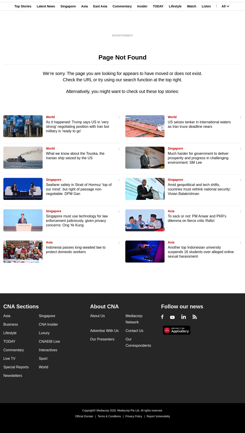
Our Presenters (102, 339)
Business (10, 324)
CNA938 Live (49, 341)
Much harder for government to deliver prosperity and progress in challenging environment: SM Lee (198, 158)
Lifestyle (175, 25)
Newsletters (12, 376)
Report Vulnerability (158, 416)
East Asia (100, 25)
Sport (43, 358)
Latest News (46, 25)
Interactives (48, 350)
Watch (191, 25)
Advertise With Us (104, 331)
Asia (84, 25)
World (50, 117)
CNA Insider (48, 324)
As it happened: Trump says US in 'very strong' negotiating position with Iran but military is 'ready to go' (77, 126)
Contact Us (134, 331)
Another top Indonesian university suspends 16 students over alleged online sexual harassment (201, 251)
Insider (142, 25)
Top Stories (22, 25)
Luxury (44, 333)
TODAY (158, 25)
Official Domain (84, 416)
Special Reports (16, 367)
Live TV (9, 358)
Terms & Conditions (109, 416)
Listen (206, 25)
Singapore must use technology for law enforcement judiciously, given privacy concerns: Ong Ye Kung (77, 220)
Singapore (68, 25)
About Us (97, 316)
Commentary (122, 25)
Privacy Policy (133, 416)
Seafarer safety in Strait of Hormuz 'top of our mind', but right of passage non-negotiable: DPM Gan (79, 189)
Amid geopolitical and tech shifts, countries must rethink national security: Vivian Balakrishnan (199, 189)
